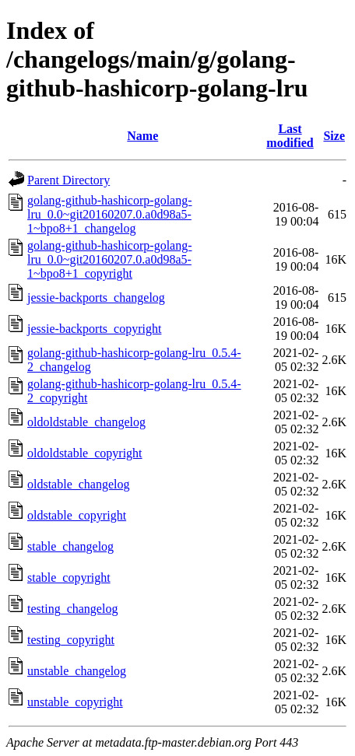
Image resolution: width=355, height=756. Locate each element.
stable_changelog (70, 546)
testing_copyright (70, 639)
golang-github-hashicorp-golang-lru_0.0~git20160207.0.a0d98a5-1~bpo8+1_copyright (109, 259)
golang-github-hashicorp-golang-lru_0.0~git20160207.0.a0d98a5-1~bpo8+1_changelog (109, 214)
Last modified (289, 135)
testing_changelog (72, 608)
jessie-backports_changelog (96, 297)
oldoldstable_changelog (86, 422)
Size (334, 135)
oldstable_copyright (76, 515)
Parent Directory (68, 180)
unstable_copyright (75, 702)
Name (142, 135)
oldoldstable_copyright (84, 453)
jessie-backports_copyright (94, 328)
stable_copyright (69, 577)
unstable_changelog (76, 670)
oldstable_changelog (78, 484)
